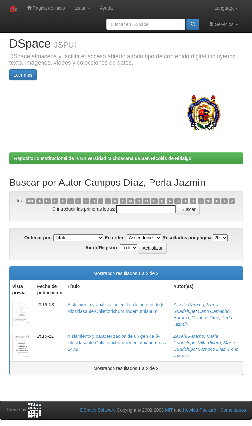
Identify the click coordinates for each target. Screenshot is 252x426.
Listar (82, 8)
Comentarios (233, 410)
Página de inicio (46, 8)
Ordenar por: (38, 237)
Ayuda (106, 8)
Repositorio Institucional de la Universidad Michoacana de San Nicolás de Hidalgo (103, 158)
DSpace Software (97, 410)
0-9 (30, 201)
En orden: (115, 237)
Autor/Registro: (102, 247)
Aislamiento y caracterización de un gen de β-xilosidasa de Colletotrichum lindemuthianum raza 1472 (117, 343)
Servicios (223, 24)
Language (226, 8)
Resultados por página (186, 237)
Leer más (23, 74)
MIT (169, 410)
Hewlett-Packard (199, 410)
